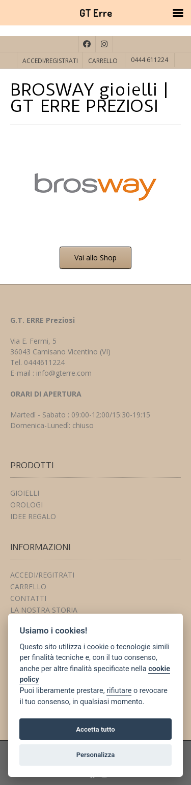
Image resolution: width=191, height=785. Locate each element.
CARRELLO (103, 60)
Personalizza (95, 755)
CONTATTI (28, 598)
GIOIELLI (24, 493)
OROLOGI (26, 504)
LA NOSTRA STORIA (43, 610)
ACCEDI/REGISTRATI (50, 60)
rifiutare (118, 690)
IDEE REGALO (33, 516)
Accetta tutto (95, 729)
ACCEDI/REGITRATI (42, 575)
